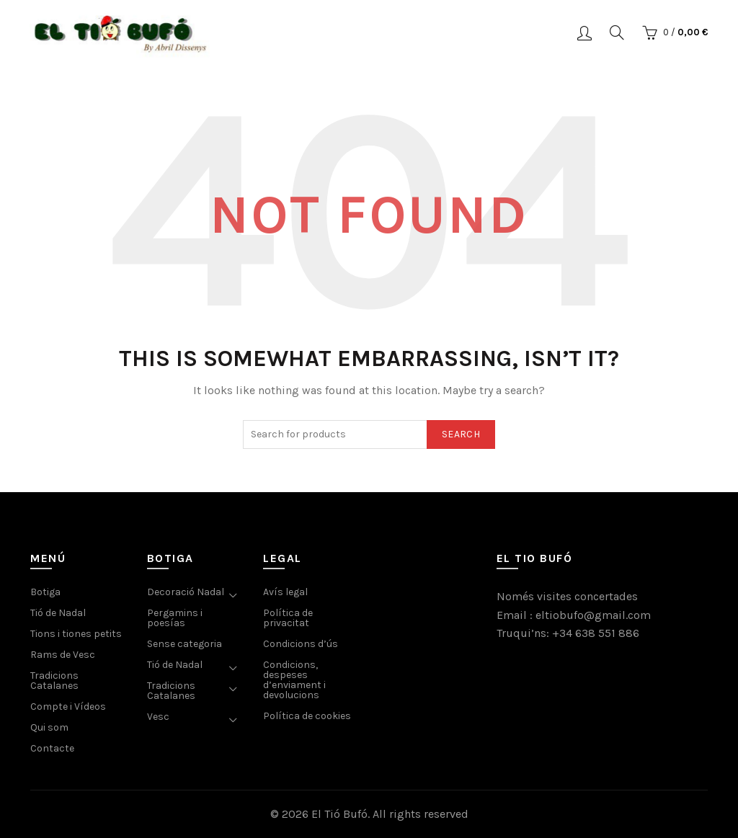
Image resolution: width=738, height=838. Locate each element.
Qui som (49, 727)
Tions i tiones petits (76, 634)
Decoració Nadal (185, 592)
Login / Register (584, 32)
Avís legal (285, 592)
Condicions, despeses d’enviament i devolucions (294, 680)
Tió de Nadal (58, 613)
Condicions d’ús (300, 644)
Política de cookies (307, 716)
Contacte (52, 748)
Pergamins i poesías (175, 618)
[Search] (616, 32)
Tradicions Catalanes (54, 680)
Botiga (45, 592)
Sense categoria (184, 644)
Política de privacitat (288, 618)
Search (461, 434)
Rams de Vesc (62, 654)
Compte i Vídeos (68, 706)
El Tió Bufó (339, 814)
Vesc (158, 716)
